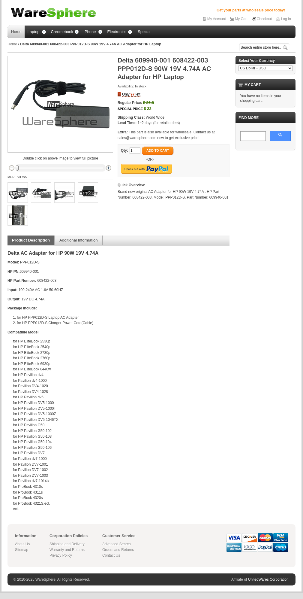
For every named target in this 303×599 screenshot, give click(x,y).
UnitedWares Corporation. (269, 579)
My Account (216, 19)
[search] (252, 136)
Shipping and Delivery (67, 544)
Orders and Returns (118, 550)
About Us (22, 544)
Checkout (264, 19)
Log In (286, 19)
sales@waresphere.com (137, 138)
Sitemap (21, 550)
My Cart (241, 19)
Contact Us (111, 555)
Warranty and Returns (67, 550)
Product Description (31, 240)
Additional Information (78, 240)
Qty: (124, 150)
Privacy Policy (61, 555)
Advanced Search (116, 544)
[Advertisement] (266, 185)
